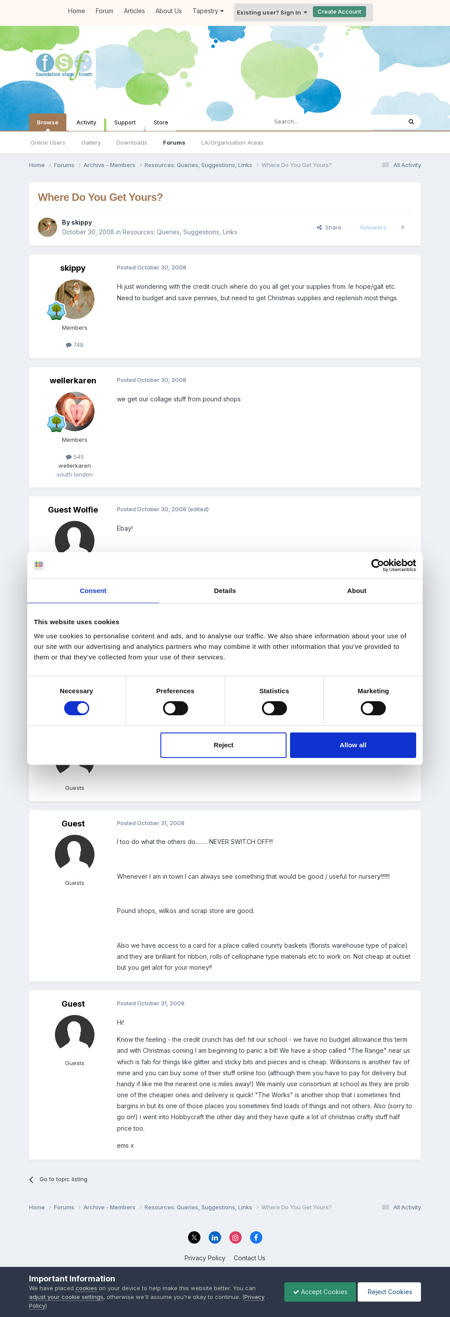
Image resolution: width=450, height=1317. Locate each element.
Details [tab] (225, 590)
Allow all (353, 745)
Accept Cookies (318, 1291)
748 (74, 344)
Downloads (131, 142)
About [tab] (357, 590)
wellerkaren (73, 380)
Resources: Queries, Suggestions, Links (180, 232)
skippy (81, 222)
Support (125, 122)
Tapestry (208, 11)
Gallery (91, 142)
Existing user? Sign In (272, 12)
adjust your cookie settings (66, 1296)
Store (161, 122)
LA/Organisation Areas (232, 142)
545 (75, 456)
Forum (104, 11)
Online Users (47, 142)
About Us (169, 11)
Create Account (339, 11)
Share (329, 227)
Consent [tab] (93, 590)
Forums (174, 142)
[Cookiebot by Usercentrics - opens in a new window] (377, 565)
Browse (47, 125)
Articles (134, 11)
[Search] (312, 122)
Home (76, 11)
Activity (86, 122)
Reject (223, 745)
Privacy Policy (205, 1258)
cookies (86, 1288)
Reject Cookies (389, 1291)
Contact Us (249, 1258)
